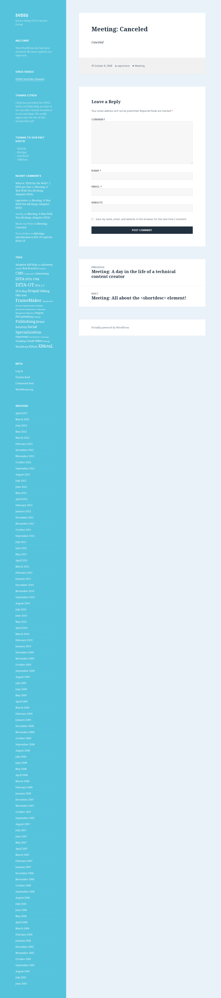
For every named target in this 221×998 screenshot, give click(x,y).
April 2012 (22, 499)
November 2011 (25, 523)
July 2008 (21, 756)
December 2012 (25, 450)
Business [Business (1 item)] (42, 269)
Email (96, 186)
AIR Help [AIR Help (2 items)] (32, 264)
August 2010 (23, 603)
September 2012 (25, 468)
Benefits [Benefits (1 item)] (19, 269)
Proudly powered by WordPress (110, 327)
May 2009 (21, 695)
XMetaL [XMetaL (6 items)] (45, 346)
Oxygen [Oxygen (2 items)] (38, 312)
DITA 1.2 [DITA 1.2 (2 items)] (39, 285)
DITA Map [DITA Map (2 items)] (21, 291)
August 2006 (23, 897)
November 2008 (25, 732)
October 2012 (23, 462)
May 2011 (21, 554)
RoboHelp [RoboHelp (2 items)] (21, 327)
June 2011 (21, 548)
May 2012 (21, 493)
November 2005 (25, 953)
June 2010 (21, 615)
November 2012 (25, 456)
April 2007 (22, 848)
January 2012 (23, 511)
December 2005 (25, 946)
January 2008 (23, 793)
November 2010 (25, 591)
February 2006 (24, 934)
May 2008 (21, 769)
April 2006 (22, 922)
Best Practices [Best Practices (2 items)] (30, 268)
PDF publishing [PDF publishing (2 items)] (24, 316)
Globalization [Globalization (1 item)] (47, 301)
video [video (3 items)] (38, 341)
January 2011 (23, 578)
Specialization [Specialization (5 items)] (28, 332)
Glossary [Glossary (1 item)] (19, 306)
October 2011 (23, 529)
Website (97, 202)
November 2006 (25, 879)
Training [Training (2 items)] (21, 341)
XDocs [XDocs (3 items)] (33, 346)
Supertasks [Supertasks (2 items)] (22, 336)
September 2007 (25, 818)
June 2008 (21, 762)
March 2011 (22, 566)
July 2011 (21, 542)
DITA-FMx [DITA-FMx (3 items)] (32, 279)
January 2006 (23, 940)
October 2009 (23, 664)
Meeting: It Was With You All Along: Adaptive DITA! (32, 190)
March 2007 (22, 854)
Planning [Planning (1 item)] (37, 317)
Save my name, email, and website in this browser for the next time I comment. (141, 219)
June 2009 (21, 689)
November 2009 (25, 658)
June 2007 (21, 836)
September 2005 (25, 965)
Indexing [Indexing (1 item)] (39, 306)
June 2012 (21, 486)
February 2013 (24, 444)
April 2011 (22, 560)
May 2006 (21, 916)
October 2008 (23, 738)
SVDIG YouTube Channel (30, 79)
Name (96, 170)
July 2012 (21, 480)
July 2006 (21, 904)
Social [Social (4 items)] (32, 326)
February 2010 (24, 640)
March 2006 (22, 928)
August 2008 (23, 750)
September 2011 (25, 536)
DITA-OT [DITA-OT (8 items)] (25, 285)
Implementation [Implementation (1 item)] (29, 306)
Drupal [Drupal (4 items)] (33, 290)
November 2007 (25, 805)
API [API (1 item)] (39, 265)
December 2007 (25, 799)
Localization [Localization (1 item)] (40, 309)
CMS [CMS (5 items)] (19, 273)
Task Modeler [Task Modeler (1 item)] (34, 337)
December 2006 (25, 873)
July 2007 (21, 830)
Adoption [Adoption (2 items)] (21, 264)
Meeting (140, 65)
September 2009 (25, 670)
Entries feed (23, 377)
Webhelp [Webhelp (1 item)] (46, 341)
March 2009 (22, 707)
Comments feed (25, 383)
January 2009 (23, 720)
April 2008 (22, 775)
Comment (98, 119)
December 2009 (25, 652)
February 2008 (24, 787)
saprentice (22, 200)
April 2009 (22, 701)
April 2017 (22, 413)
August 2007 (23, 824)
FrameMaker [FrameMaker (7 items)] (29, 300)
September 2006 (25, 891)
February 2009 (24, 713)
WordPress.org (24, 389)
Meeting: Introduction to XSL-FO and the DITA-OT (34, 237)
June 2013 (21, 425)
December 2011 (25, 517)
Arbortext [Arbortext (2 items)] (47, 264)
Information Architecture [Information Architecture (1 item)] (25, 309)
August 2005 (23, 971)
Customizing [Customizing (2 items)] (42, 273)
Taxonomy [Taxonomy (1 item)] (45, 337)
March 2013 (22, 437)
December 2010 (25, 585)
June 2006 (21, 910)
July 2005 (21, 977)
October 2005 (23, 959)
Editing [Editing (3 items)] (44, 291)
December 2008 (25, 726)
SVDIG (22, 15)
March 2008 (22, 781)
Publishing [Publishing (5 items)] (25, 321)
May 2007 (21, 842)
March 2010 (22, 634)
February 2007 (24, 861)
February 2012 (24, 505)
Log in (19, 371)
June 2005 (21, 983)
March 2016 (22, 419)
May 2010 (21, 621)
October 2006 (23, 885)
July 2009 (21, 683)
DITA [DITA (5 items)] (20, 278)
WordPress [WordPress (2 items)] (22, 346)
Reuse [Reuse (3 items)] (40, 322)
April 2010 (22, 628)
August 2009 (23, 677)
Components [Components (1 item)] (29, 274)
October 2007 (23, 812)
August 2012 (23, 474)
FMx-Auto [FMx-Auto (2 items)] (21, 295)
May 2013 (21, 431)
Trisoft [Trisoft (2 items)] (30, 341)
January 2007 (23, 867)
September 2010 (25, 597)
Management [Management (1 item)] (20, 313)
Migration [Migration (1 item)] (30, 313)
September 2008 (25, 744)
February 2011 (24, 572)
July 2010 (21, 609)
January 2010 (23, 646)
